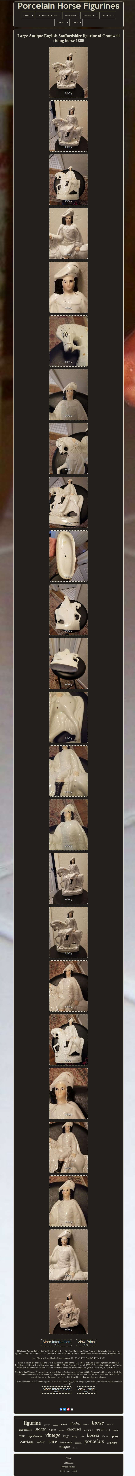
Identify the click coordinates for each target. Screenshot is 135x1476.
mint (22, 1436)
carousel (74, 1429)
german (47, 1425)
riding (74, 1436)
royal (99, 1429)
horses (93, 1435)
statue (40, 1429)
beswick (110, 1424)
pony (115, 1436)
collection (66, 1442)
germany (25, 1429)
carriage (27, 1442)
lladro (75, 1423)
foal (108, 1430)
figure (52, 1429)
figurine (32, 1423)
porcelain (94, 1441)
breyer (61, 1430)
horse (98, 1423)
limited (105, 1436)
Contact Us (68, 1462)
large (66, 1436)
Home (68, 1458)
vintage (52, 1435)
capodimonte (35, 1436)
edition (78, 1443)
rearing (115, 1430)
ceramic (88, 1429)
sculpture (112, 1442)
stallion (55, 1425)
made (64, 1424)
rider (82, 1436)
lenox (86, 1424)
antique (64, 1447)
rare (52, 1441)
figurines (75, 1448)
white (41, 1442)
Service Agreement (68, 1471)
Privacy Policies (69, 1467)
